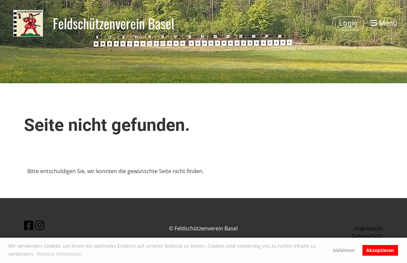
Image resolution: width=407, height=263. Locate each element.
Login (348, 23)
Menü (384, 23)
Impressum (368, 228)
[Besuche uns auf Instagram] (39, 225)
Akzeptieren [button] (380, 250)
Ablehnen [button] (344, 250)
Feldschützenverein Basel (113, 23)
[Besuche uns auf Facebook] (28, 225)
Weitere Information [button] (59, 254)
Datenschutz (367, 236)
